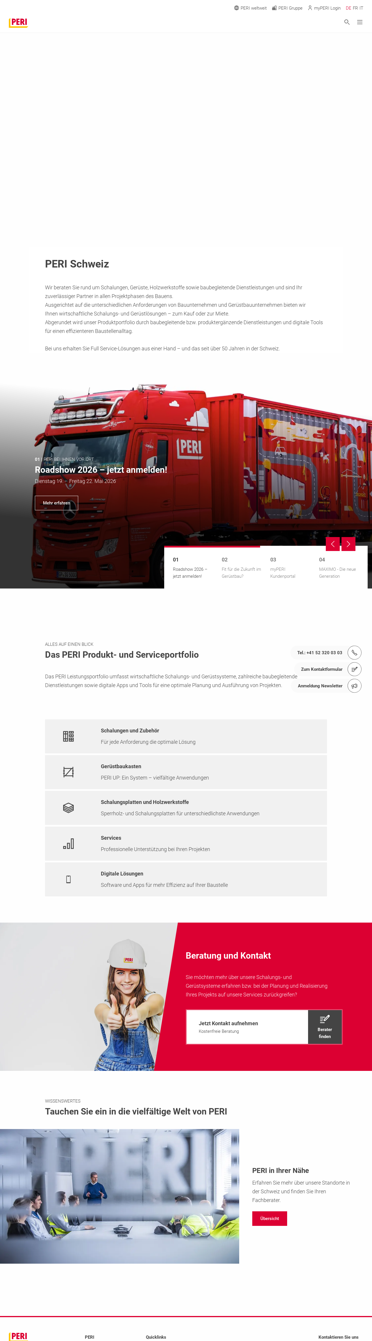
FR (355, 8)
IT (361, 8)
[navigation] (186, 484)
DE (348, 8)
